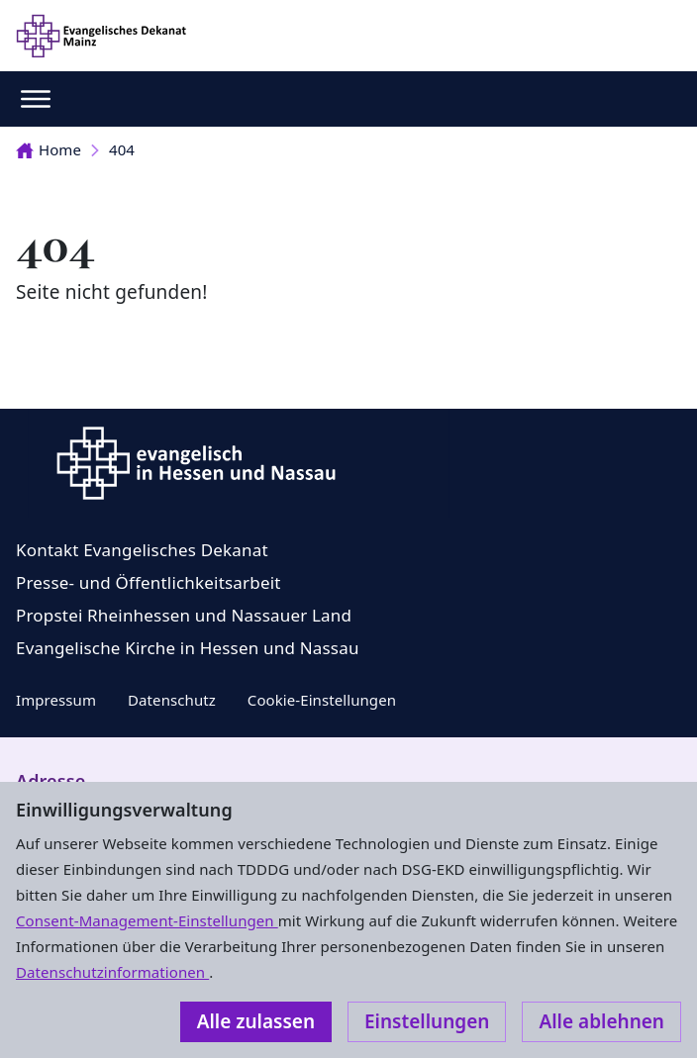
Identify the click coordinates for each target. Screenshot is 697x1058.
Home (48, 149)
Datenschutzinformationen (112, 972)
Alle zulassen (256, 1021)
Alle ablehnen (601, 1021)
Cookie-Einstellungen (322, 700)
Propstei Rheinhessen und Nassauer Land (183, 615)
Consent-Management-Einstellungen (147, 920)
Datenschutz (172, 700)
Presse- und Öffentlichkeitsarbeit (148, 582)
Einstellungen (426, 1021)
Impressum (56, 700)
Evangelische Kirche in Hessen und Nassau (187, 647)
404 (122, 149)
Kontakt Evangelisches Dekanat (142, 549)
